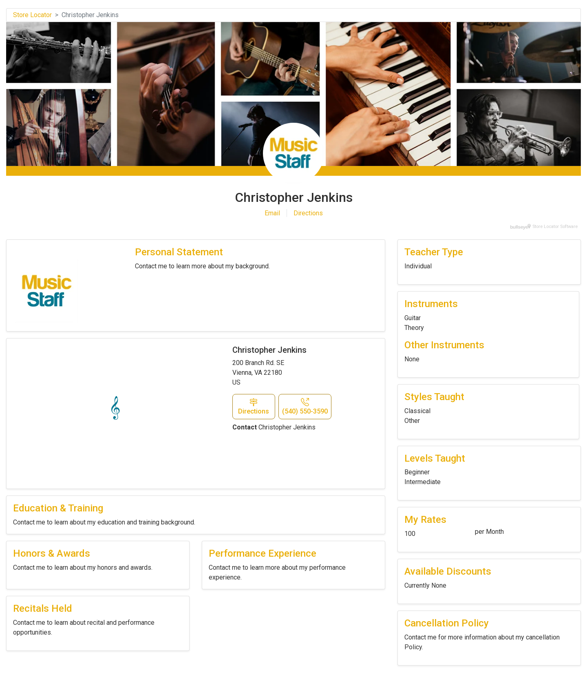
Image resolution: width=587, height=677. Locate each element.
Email (272, 213)
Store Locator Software (555, 226)
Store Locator (32, 15)
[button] (253, 406)
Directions (308, 213)
